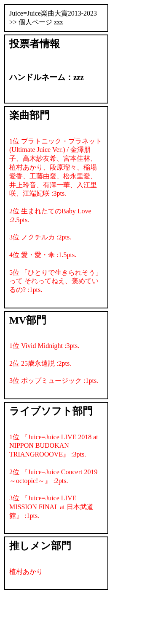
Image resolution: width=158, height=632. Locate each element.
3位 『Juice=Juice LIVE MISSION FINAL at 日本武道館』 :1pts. (51, 506)
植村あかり (26, 571)
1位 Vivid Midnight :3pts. (44, 345)
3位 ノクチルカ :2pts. (40, 237)
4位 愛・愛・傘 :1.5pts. (42, 254)
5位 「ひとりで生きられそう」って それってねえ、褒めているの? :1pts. (55, 281)
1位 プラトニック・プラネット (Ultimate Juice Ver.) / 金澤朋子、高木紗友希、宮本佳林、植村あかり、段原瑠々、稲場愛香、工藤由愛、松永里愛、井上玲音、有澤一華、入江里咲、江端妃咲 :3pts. (55, 167)
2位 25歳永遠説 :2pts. (40, 363)
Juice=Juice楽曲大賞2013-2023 (53, 13)
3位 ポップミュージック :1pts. (53, 380)
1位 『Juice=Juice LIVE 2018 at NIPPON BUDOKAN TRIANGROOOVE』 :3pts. (53, 445)
